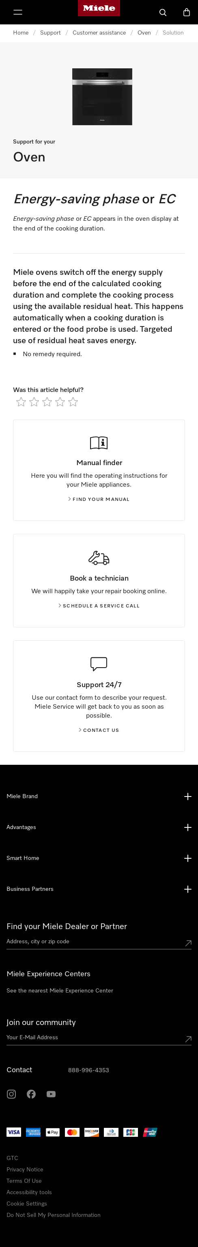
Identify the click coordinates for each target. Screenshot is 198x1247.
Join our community (41, 1022)
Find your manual (98, 499)
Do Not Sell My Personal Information (53, 1215)
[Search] (163, 12)
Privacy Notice (24, 1170)
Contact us (99, 730)
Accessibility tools (29, 1192)
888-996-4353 (88, 1070)
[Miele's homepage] (99, 12)
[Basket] (187, 12)
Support (50, 33)
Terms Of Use (24, 1181)
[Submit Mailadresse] (188, 1039)
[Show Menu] (18, 12)
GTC (12, 1158)
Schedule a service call (99, 606)
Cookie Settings (26, 1204)
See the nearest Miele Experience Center (59, 991)
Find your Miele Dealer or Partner (66, 927)
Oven (144, 33)
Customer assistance (99, 33)
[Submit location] (188, 943)
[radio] (21, 402)
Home (20, 33)
